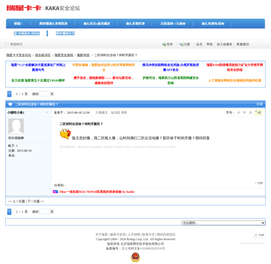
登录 (170, 44)
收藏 (259, 104)
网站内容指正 (166, 234)
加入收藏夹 (224, 44)
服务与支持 (118, 234)
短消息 (115, 112)
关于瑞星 (101, 234)
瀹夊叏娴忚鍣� (213, 23)
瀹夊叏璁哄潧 (135, 23)
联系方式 (148, 234)
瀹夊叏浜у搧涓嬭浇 (96, 23)
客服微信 (243, 44)
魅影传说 (83, 55)
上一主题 (18, 201)
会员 (199, 44)
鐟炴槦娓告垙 (65, 33)
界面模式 (16, 44)
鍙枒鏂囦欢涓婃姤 (27, 33)
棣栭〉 (18, 23)
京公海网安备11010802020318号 (143, 248)
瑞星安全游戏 (63, 55)
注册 (187, 44)
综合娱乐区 (43, 55)
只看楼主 (102, 112)
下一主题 (33, 201)
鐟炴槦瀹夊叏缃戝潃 (53, 23)
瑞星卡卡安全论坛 (18, 55)
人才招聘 (134, 234)
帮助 (209, 44)
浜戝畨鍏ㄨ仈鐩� (173, 23)
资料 (124, 112)
